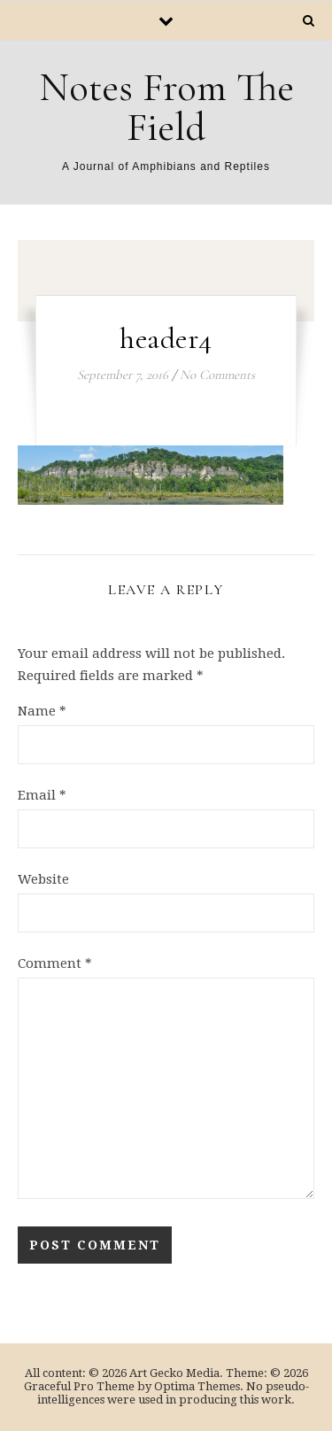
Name (42, 711)
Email (42, 795)
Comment (55, 963)
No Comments (217, 375)
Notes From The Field (166, 107)
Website (43, 879)
